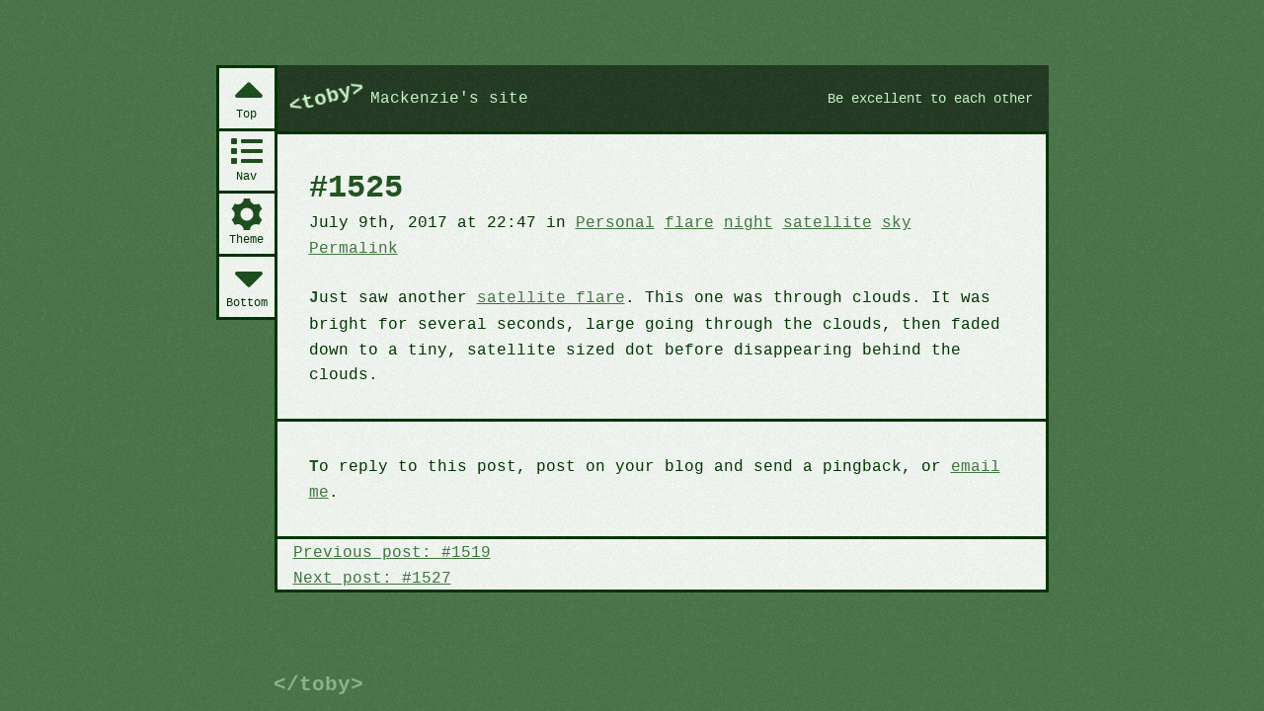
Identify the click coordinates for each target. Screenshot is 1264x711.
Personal (603, 261)
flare (673, 261)
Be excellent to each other (922, 136)
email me (963, 452)
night (730, 261)
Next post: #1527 (369, 537)
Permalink (954, 261)
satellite (805, 261)
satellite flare (541, 310)
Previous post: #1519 (388, 512)
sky (872, 261)
